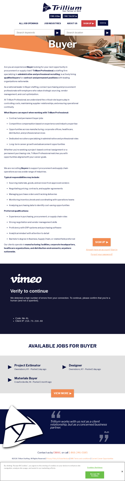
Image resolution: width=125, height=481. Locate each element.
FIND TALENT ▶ (70, 16)
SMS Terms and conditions (80, 460)
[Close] (122, 471)
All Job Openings (28, 23)
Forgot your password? (102, 254)
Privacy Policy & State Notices (57, 460)
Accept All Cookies (94, 475)
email (57, 454)
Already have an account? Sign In (101, 249)
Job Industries (52, 23)
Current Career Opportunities (102, 460)
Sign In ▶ (103, 23)
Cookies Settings (94, 468)
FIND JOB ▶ (55, 16)
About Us (72, 23)
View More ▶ (62, 394)
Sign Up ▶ (88, 23)
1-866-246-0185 (78, 454)
